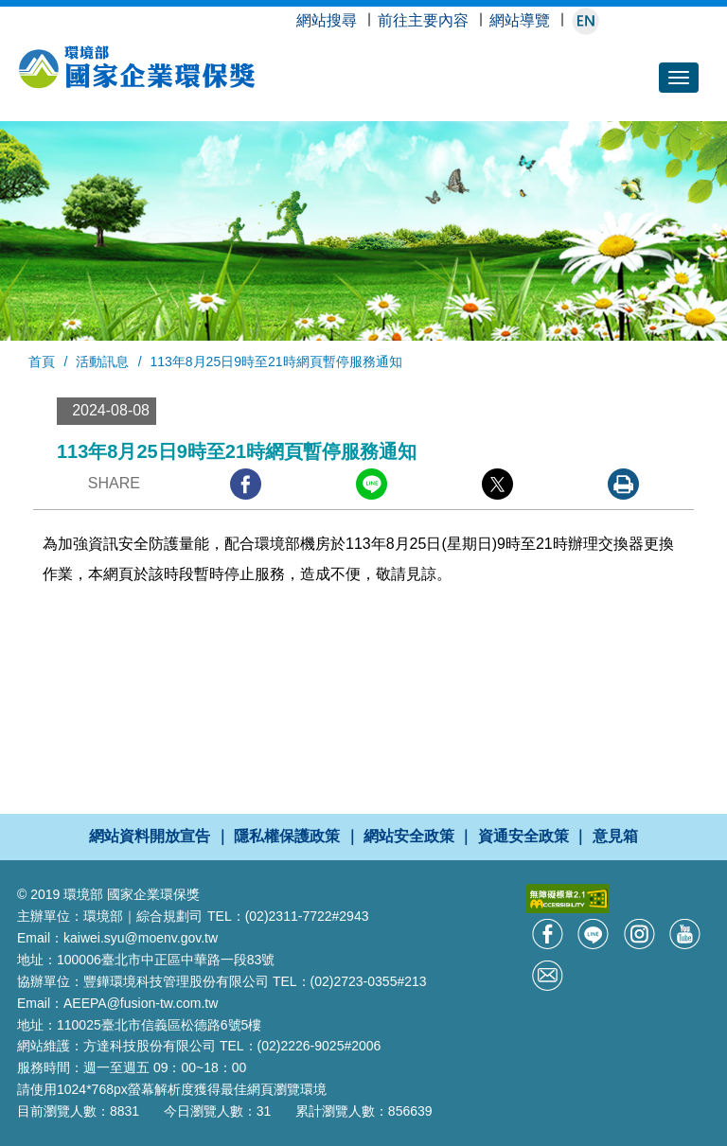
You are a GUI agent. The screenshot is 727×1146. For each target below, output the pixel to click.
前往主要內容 (423, 20)
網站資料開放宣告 (149, 836)
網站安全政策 (409, 836)
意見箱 (615, 836)
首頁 (41, 361)
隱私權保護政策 (287, 836)
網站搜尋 (326, 20)
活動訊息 (102, 361)
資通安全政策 (523, 836)
